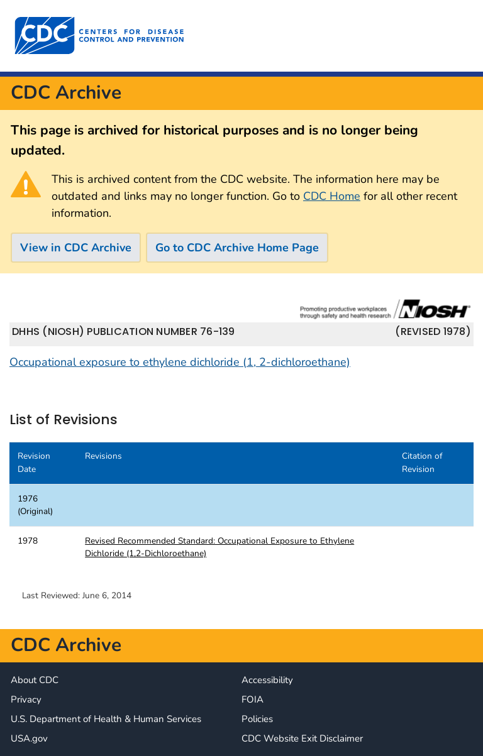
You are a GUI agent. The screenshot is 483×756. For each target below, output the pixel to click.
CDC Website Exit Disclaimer (302, 738)
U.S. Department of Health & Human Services (106, 719)
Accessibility (267, 680)
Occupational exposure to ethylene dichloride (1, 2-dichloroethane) (179, 362)
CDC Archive (66, 93)
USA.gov (29, 738)
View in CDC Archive (75, 247)
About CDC (34, 680)
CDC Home (331, 196)
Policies (257, 719)
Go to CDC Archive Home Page (237, 247)
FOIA (253, 699)
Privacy (26, 699)
